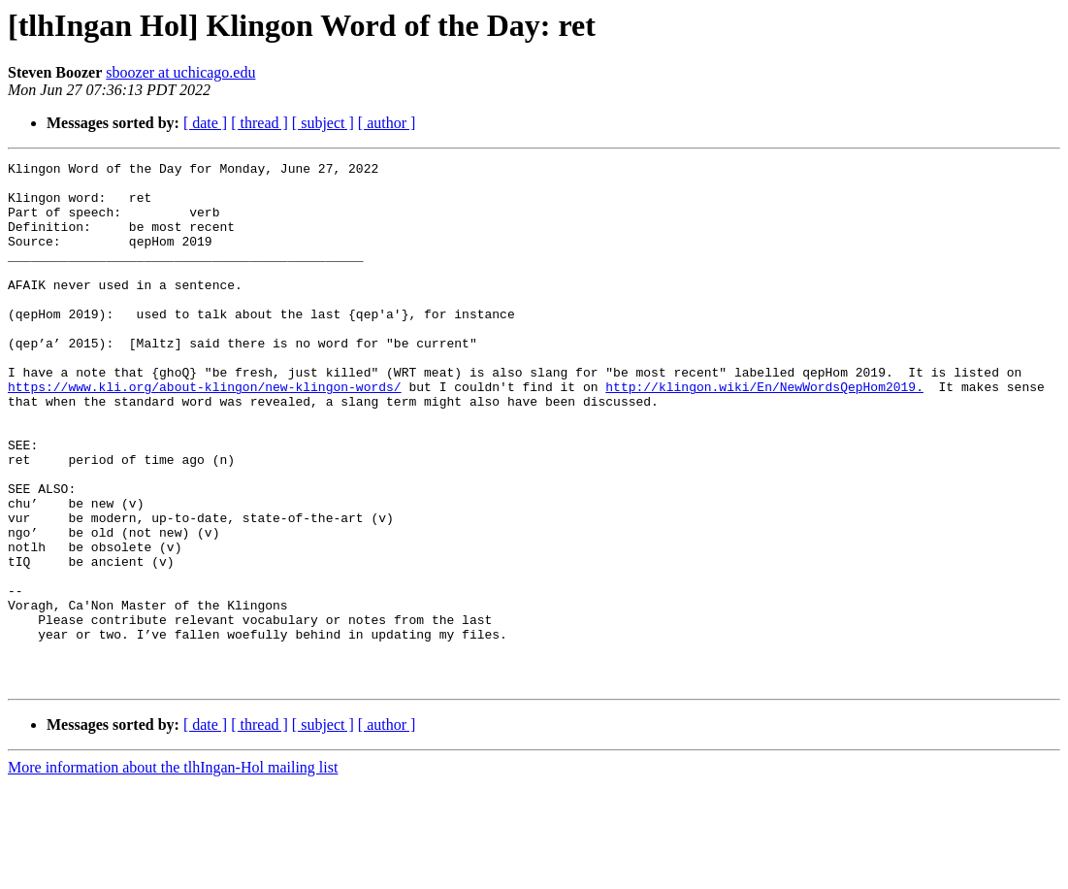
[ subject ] (323, 123)
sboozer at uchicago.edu (180, 72)
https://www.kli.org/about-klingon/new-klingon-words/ (205, 433)
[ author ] (387, 123)
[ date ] (205, 123)
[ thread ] (259, 123)
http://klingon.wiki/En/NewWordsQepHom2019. (764, 433)
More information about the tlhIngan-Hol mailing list (173, 872)
